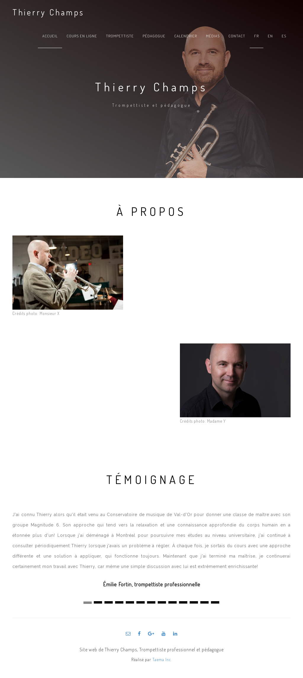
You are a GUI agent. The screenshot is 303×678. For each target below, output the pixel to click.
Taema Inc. (162, 659)
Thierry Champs (48, 12)
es (284, 36)
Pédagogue (154, 36)
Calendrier (185, 36)
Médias (213, 36)
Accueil (50, 36)
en (270, 36)
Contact (236, 36)
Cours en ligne (82, 36)
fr (256, 36)
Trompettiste (120, 36)
